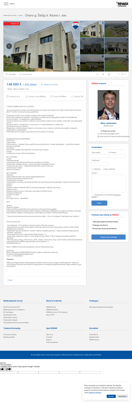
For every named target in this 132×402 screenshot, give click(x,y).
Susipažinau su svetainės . (106, 196)
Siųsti (99, 203)
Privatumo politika (9, 334)
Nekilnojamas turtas (9, 15)
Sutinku (111, 396)
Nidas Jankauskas (108, 123)
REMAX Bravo (108, 126)
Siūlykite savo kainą (49, 85)
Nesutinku (122, 396)
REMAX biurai (51, 307)
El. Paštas (113, 152)
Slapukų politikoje (95, 392)
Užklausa (97, 169)
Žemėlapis (10, 74)
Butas (21, 15)
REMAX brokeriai (52, 310)
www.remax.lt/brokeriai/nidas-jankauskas (114, 136)
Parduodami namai (10, 317)
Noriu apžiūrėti (110, 169)
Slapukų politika (9, 337)
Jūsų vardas (96, 152)
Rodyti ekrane (25, 74)
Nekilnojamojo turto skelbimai (14, 310)
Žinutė (94, 173)
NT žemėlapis (8, 312)
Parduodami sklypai (10, 320)
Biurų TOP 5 (50, 315)
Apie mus (49, 334)
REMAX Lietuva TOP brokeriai (56, 312)
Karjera (48, 340)
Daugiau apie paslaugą (108, 237)
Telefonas (96, 160)
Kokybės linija (94, 337)
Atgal (9, 280)
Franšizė (49, 337)
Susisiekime (93, 334)
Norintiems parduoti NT (11, 307)
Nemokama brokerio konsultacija (101, 307)
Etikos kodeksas (52, 342)
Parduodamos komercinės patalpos (16, 322)
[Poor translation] (8, 369)
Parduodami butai (9, 315)
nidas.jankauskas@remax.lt (108, 134)
